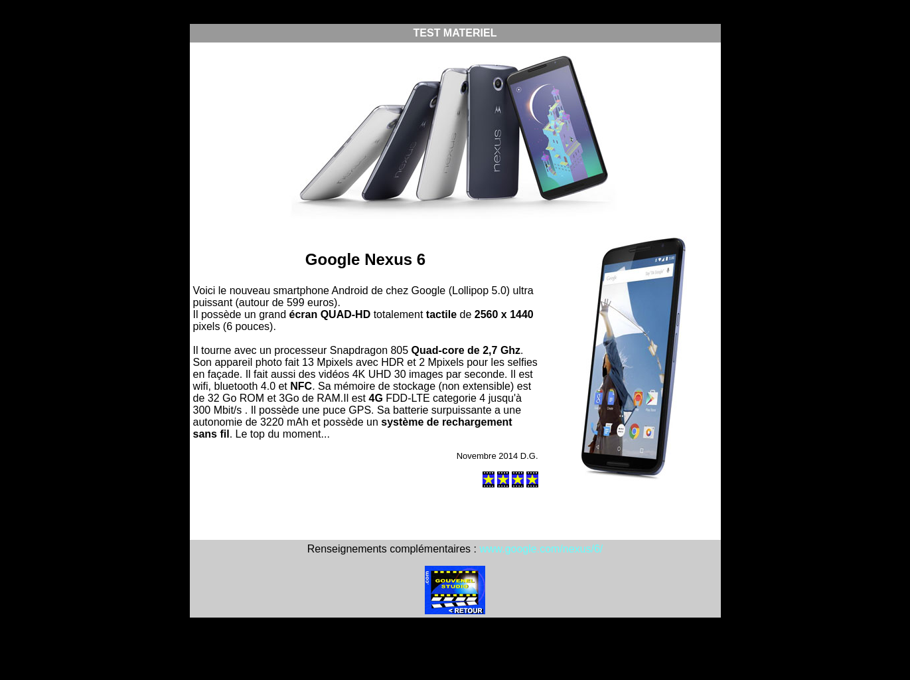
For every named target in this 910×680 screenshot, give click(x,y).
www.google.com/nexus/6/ (541, 548)
